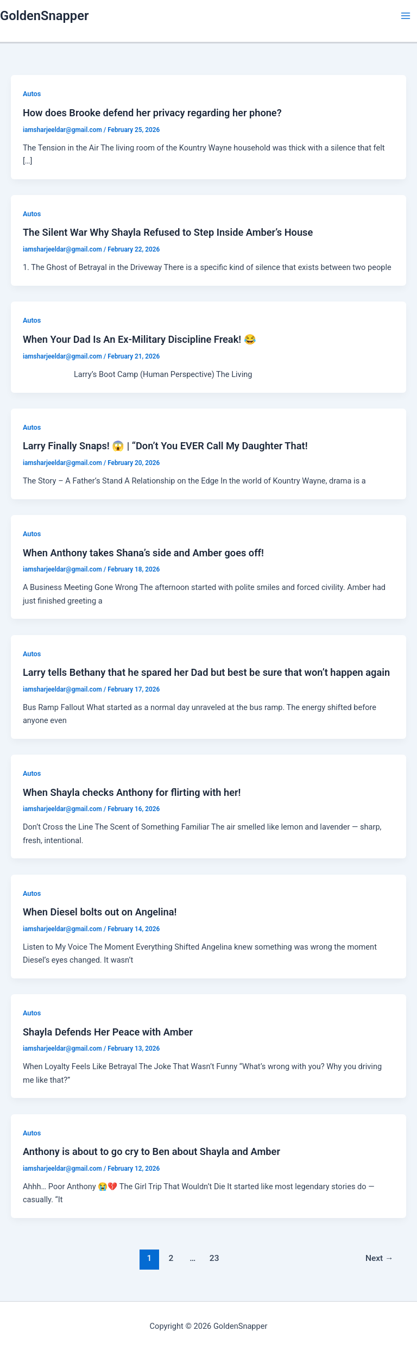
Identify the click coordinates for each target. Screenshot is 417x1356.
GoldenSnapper (44, 15)
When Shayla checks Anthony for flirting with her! (132, 792)
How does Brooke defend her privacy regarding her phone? (152, 112)
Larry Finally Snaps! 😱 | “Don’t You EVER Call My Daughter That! (165, 445)
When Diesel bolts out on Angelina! (100, 912)
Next (379, 1258)
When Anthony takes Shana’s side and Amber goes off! (143, 552)
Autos (32, 94)
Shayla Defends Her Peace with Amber (108, 1032)
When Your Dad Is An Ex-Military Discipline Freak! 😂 (139, 339)
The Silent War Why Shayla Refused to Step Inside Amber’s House (168, 232)
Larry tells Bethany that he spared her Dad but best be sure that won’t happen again (206, 672)
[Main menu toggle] (405, 15)
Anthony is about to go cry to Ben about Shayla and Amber (151, 1151)
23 (214, 1258)
